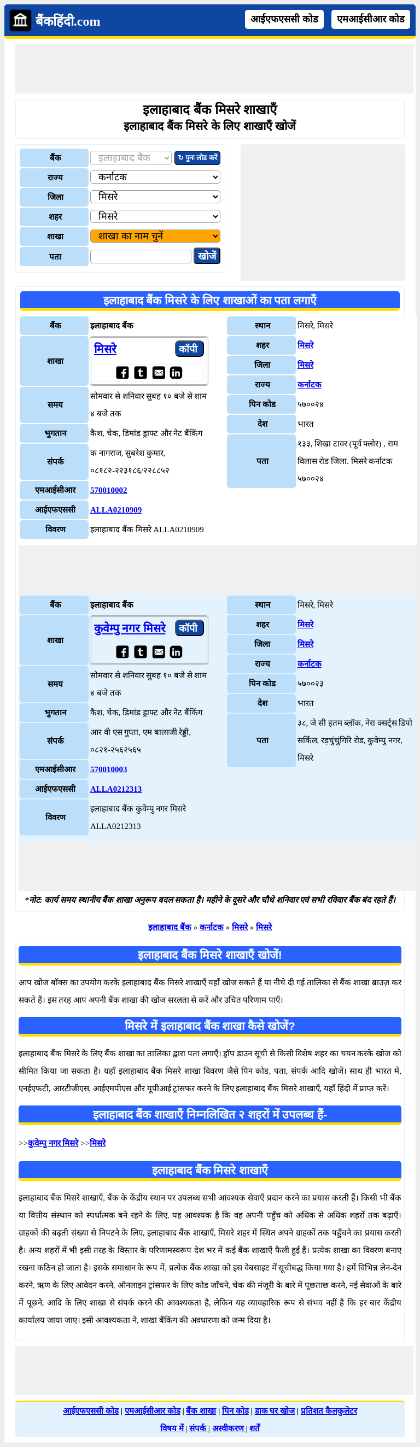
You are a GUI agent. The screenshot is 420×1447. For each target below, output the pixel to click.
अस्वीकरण (229, 1428)
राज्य (55, 177)
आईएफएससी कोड (284, 19)
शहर (55, 217)
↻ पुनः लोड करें (197, 158)
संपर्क (198, 1428)
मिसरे (105, 349)
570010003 (108, 769)
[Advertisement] (214, 68)
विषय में (172, 1428)
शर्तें (254, 1428)
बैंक (55, 158)
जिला (55, 197)
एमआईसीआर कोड (371, 19)
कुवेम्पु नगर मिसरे (130, 628)
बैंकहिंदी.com (68, 21)
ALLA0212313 (116, 789)
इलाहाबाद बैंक (169, 927)
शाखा (55, 236)
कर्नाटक (310, 384)
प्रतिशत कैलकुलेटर (329, 1411)
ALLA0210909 (116, 509)
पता (55, 256)
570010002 (108, 490)
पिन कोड (235, 1411)
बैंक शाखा (201, 1411)
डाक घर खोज (275, 1411)
